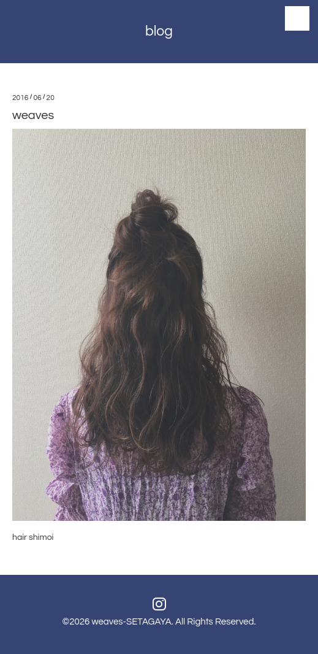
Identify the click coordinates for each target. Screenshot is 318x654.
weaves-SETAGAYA (131, 621)
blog (159, 31)
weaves (33, 115)
